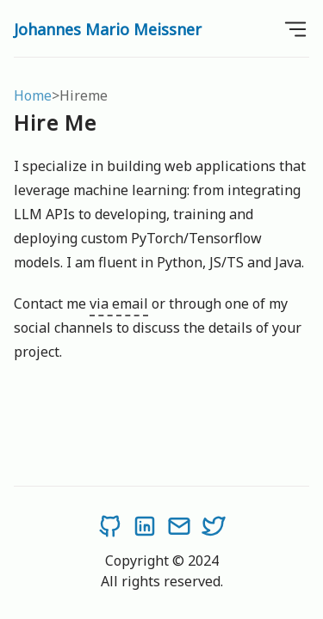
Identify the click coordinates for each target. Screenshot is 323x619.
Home (33, 95)
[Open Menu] (295, 28)
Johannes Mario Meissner (108, 29)
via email (119, 303)
